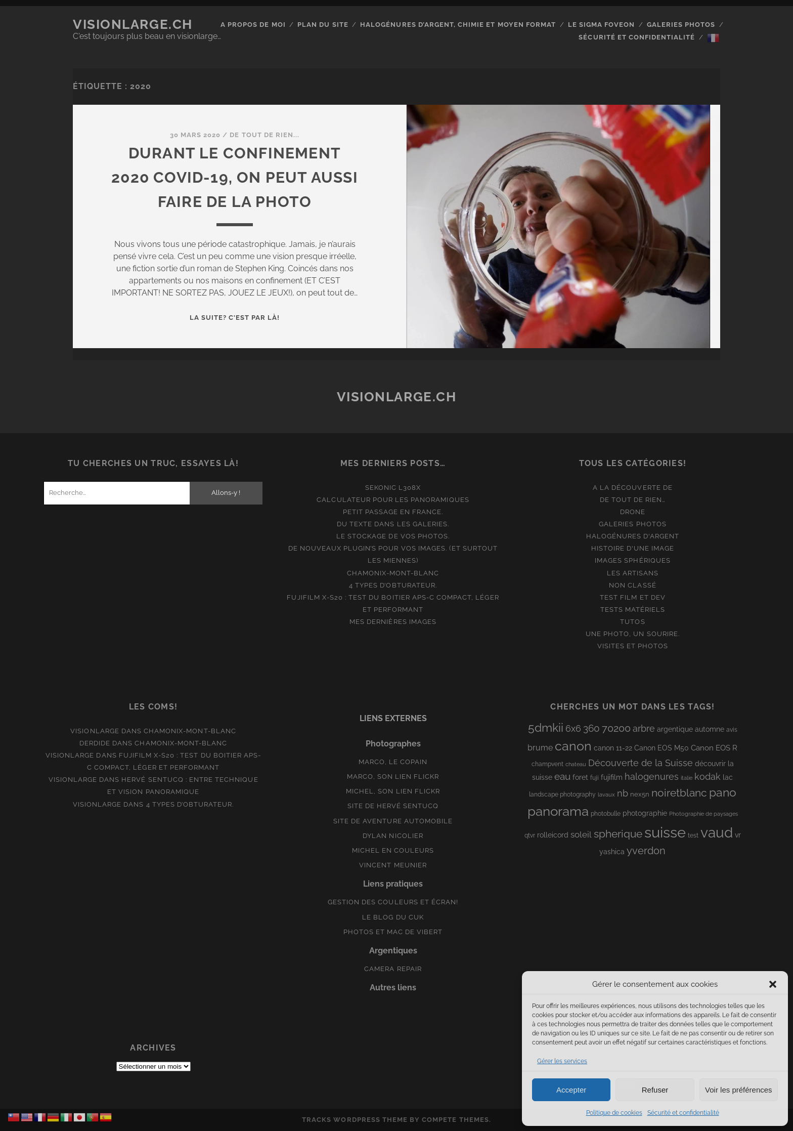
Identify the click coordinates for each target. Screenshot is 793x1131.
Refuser (655, 1089)
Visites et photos (633, 646)
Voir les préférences (738, 1089)
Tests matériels (633, 609)
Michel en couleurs (393, 850)
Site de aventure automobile (393, 821)
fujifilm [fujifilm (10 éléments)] (612, 777)
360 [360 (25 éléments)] (591, 728)
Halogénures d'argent (633, 536)
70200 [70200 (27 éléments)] (616, 728)
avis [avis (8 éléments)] (731, 729)
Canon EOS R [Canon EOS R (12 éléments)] (714, 747)
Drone (632, 512)
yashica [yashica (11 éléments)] (612, 852)
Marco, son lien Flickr (393, 776)
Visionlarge (94, 731)
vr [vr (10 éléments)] (738, 835)
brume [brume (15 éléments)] (540, 747)
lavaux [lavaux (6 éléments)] (606, 794)
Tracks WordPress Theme (355, 1119)
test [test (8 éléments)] (693, 835)
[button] (773, 984)
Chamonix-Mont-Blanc (393, 573)
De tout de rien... (264, 135)
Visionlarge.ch (133, 24)
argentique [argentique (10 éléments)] (675, 729)
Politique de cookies (614, 1112)
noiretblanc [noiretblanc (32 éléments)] (679, 792)
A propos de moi (253, 24)
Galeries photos (681, 24)
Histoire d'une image (633, 548)
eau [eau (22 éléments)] (562, 776)
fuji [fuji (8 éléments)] (594, 777)
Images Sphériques (633, 560)
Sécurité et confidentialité (683, 1112)
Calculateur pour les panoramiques (393, 500)
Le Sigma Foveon (601, 24)
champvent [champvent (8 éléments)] (547, 764)
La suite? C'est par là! (235, 317)
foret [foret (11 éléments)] (580, 777)
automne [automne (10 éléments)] (709, 729)
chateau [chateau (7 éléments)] (575, 764)
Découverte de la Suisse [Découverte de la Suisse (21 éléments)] (640, 763)
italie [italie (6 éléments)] (686, 778)
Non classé (632, 585)
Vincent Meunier (393, 865)
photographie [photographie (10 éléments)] (645, 813)
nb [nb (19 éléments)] (622, 793)
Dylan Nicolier (393, 836)
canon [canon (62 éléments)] (573, 745)
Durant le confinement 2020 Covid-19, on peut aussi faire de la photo (234, 177)
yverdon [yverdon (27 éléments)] (646, 851)
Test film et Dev (633, 597)
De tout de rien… (633, 500)
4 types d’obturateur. (393, 585)
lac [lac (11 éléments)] (728, 777)
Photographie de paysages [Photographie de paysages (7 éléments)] (703, 813)
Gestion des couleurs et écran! (393, 902)
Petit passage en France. (393, 512)
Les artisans (633, 573)
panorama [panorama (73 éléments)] (558, 811)
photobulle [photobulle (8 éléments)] (606, 813)
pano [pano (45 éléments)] (722, 792)
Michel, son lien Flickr (393, 791)
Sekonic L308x (393, 487)
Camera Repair (393, 969)
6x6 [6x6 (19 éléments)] (573, 728)
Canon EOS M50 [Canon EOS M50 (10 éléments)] (661, 748)
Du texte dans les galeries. (393, 524)
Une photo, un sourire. (633, 634)
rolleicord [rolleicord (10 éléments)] (552, 835)
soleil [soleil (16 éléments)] (581, 834)
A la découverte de (633, 487)
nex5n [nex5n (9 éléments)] (639, 794)
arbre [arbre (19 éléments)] (644, 728)
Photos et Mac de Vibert (393, 932)
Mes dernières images (392, 621)
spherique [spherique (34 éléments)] (618, 833)
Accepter (571, 1089)
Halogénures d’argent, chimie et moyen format (458, 24)
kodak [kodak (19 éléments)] (707, 776)
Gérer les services (562, 1061)
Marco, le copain (393, 762)
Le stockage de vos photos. (393, 536)
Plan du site (322, 24)
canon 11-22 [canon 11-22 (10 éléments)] (613, 748)
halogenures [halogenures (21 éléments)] (652, 776)
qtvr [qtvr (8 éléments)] (529, 835)
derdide (94, 743)
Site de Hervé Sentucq (393, 806)
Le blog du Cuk (393, 917)
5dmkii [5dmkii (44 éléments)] (545, 727)
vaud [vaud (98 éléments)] (716, 832)
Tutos (632, 621)
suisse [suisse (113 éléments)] (665, 832)
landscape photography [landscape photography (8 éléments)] (562, 794)
